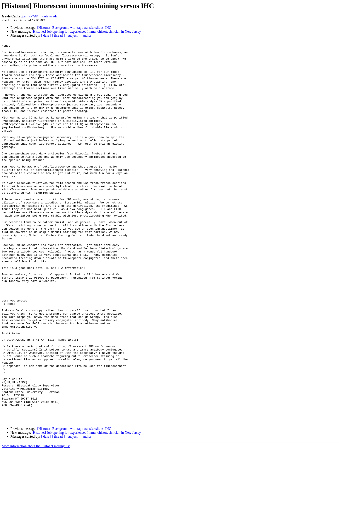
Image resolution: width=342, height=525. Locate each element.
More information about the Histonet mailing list (36, 521)
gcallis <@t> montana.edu (39, 16)
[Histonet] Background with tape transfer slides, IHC (74, 27)
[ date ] (46, 35)
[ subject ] (73, 35)
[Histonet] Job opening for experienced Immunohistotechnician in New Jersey (86, 31)
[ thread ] (58, 35)
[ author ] (87, 35)
